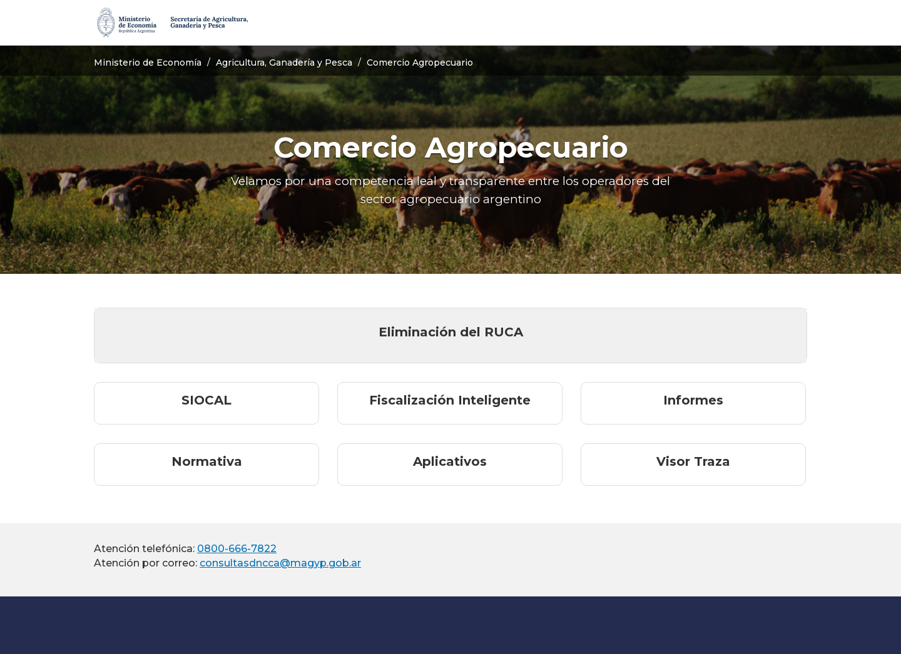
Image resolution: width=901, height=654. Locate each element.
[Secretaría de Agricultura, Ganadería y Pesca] (171, 22)
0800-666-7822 (237, 549)
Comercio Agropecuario (420, 62)
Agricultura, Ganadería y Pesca (284, 62)
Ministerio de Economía (147, 62)
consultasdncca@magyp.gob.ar (280, 563)
